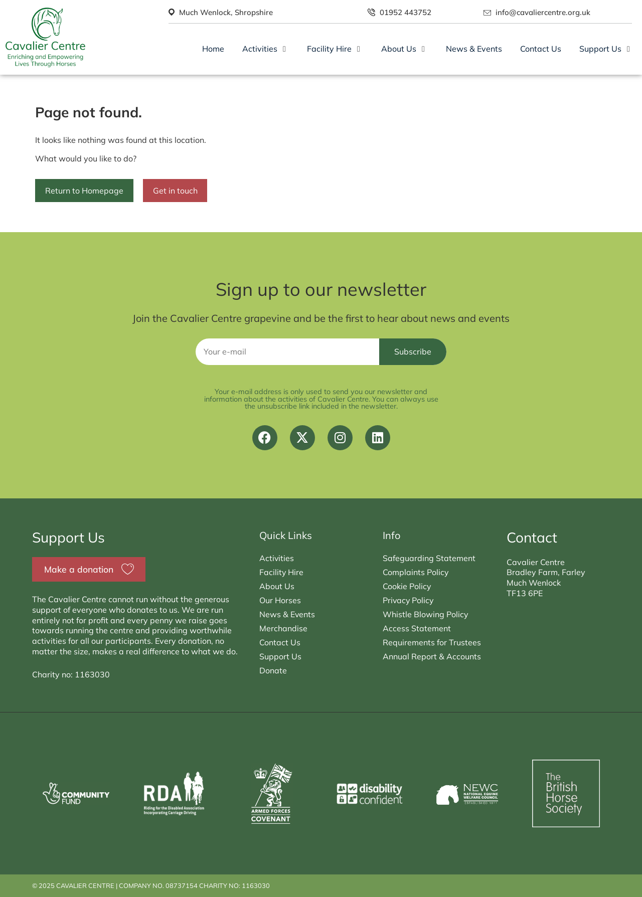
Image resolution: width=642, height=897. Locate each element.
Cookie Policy (407, 586)
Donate (273, 670)
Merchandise (283, 628)
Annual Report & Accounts (432, 656)
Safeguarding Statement (429, 558)
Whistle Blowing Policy (425, 614)
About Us (276, 586)
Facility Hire (281, 572)
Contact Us (279, 642)
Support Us (280, 656)
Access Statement (417, 628)
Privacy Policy (409, 600)
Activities (276, 558)
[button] (265, 49)
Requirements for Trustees (432, 642)
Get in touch (175, 191)
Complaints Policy (416, 572)
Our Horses (280, 600)
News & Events (287, 614)
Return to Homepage (84, 191)
